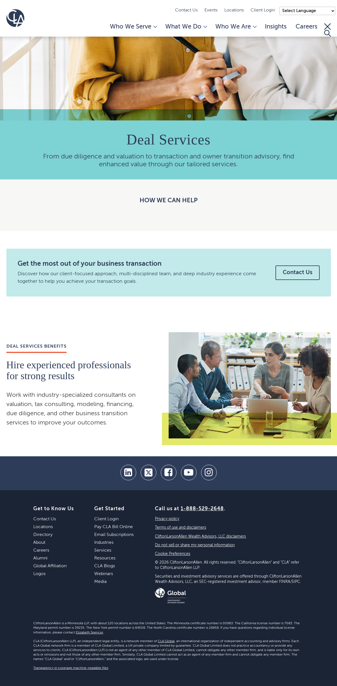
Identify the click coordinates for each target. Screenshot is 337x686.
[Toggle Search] (327, 30)
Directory (43, 535)
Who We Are (235, 27)
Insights (276, 27)
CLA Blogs (104, 566)
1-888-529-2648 (202, 508)
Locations (234, 10)
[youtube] (189, 472)
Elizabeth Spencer (89, 632)
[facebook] (168, 472)
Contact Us (186, 10)
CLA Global (166, 641)
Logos (39, 574)
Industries (104, 542)
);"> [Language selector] (307, 11)
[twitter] (148, 472)
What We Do (185, 27)
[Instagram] (209, 472)
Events (211, 10)
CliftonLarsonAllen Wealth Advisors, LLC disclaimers (200, 536)
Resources (105, 558)
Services (102, 550)
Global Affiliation (50, 566)
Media (100, 582)
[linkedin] (128, 472)
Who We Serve (133, 27)
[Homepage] (15, 18)
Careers (306, 27)
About (39, 542)
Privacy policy (167, 519)
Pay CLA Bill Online (113, 527)
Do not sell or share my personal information (195, 545)
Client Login (263, 10)
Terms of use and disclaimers (180, 528)
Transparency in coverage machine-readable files (70, 668)
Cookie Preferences (172, 554)
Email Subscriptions (114, 535)
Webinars (103, 574)
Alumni (40, 558)
